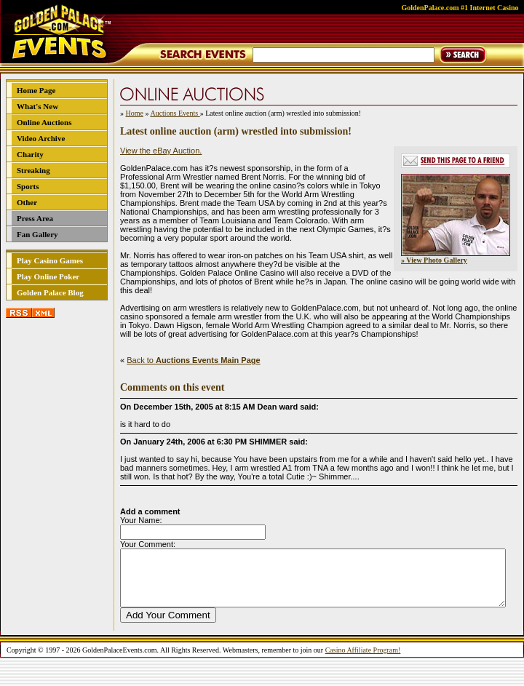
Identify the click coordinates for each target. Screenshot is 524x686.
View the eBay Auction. (161, 150)
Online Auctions (44, 122)
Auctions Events (174, 113)
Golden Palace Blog (50, 292)
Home (134, 113)
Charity (30, 154)
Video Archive (41, 138)
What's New (37, 106)
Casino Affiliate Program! (363, 661)
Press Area (35, 218)
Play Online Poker (48, 276)
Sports (28, 186)
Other (27, 202)
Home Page (36, 90)
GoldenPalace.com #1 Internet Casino (459, 8)
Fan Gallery (37, 234)
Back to (193, 360)
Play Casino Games (50, 260)
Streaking (33, 170)
